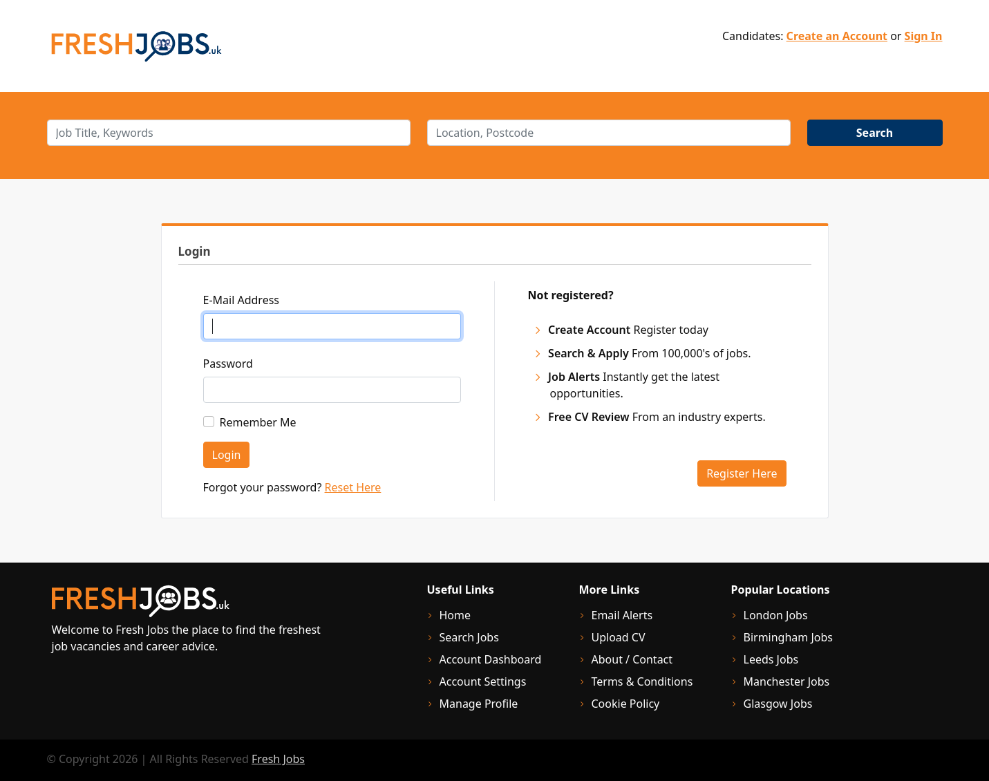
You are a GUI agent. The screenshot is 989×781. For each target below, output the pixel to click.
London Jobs (776, 615)
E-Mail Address (241, 300)
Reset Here (353, 487)
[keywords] (229, 133)
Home (455, 615)
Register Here (741, 473)
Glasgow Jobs (778, 703)
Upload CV (619, 637)
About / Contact (632, 659)
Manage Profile (479, 703)
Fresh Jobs (278, 758)
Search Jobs (469, 637)
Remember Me (258, 422)
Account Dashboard (491, 659)
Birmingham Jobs (788, 637)
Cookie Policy (626, 703)
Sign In (924, 36)
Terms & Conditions (642, 681)
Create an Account (837, 36)
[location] (609, 133)
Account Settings (483, 681)
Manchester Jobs (787, 681)
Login (226, 454)
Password (228, 363)
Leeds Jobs (771, 659)
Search (874, 132)
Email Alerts (622, 615)
